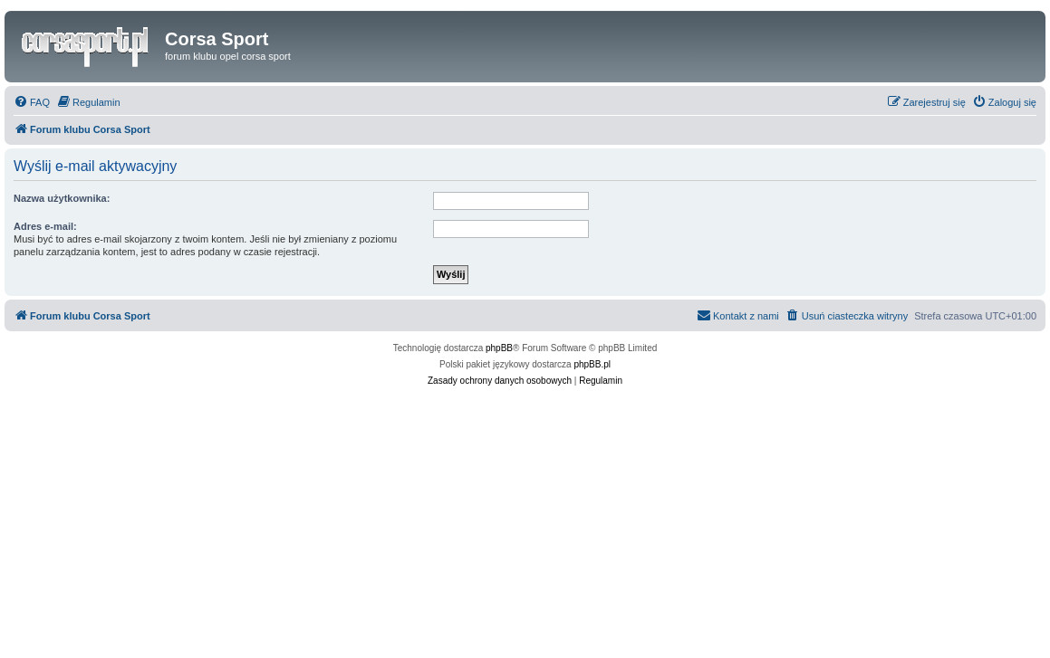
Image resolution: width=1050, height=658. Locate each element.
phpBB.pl (592, 364)
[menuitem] (32, 102)
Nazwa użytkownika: (62, 198)
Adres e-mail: (45, 226)
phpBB (499, 348)
